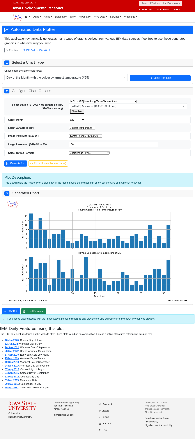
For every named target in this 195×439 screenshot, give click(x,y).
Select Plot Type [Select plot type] (160, 78)
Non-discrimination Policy (157, 418)
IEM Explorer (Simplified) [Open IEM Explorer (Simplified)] (36, 50)
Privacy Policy (151, 421)
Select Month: (16, 120)
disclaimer (163, 9)
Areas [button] (47, 16)
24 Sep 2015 (12, 373)
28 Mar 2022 (12, 351)
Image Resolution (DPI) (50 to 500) (28, 144)
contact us (145, 9)
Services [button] (114, 16)
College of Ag (14, 413)
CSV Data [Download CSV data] (11, 311)
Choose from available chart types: (23, 70)
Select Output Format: (21, 153)
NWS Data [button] (99, 16)
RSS (103, 430)
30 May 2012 (12, 384)
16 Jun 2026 (12, 340)
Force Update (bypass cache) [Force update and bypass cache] (48, 163)
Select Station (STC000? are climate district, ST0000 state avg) (37, 106)
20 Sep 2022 (12, 347)
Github (104, 417)
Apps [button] (36, 16)
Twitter (104, 411)
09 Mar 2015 (12, 380)
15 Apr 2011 (11, 387)
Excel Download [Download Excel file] (33, 311)
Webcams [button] (129, 16)
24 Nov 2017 (12, 365)
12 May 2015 (12, 376)
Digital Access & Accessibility (158, 425)
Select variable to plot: (21, 128)
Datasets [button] (60, 16)
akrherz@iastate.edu (64, 415)
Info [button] (72, 16)
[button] (27, 17)
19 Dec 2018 (12, 362)
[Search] (160, 3)
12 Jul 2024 (11, 344)
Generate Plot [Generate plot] (15, 163)
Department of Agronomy (20, 417)
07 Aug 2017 (12, 369)
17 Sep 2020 (12, 354)
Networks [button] (84, 16)
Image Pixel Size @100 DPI (23, 136)
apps (177, 9)
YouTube (105, 423)
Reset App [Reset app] (12, 50)
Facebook (105, 404)
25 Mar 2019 (12, 358)
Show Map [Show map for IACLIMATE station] (77, 111)
